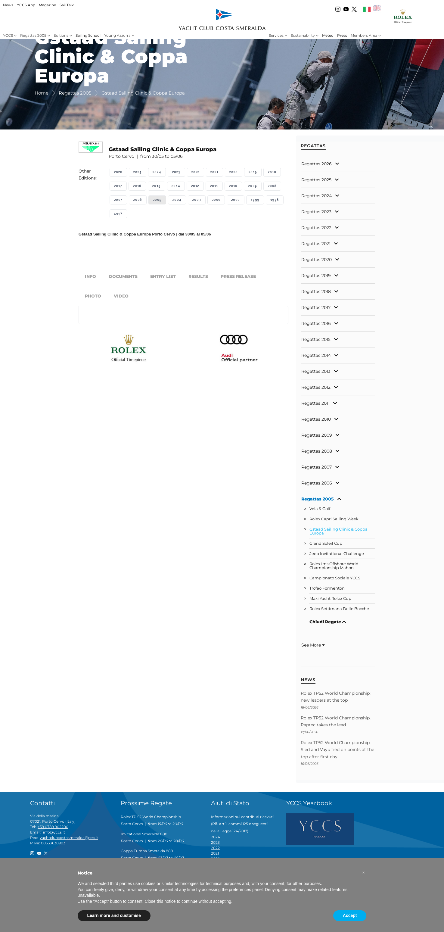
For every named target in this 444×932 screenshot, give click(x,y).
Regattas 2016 (316, 323)
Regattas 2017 (316, 307)
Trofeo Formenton (327, 588)
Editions (61, 35)
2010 (233, 186)
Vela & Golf (319, 509)
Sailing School (88, 35)
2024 (157, 172)
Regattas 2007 (316, 467)
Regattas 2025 (316, 179)
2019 (253, 172)
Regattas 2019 (316, 275)
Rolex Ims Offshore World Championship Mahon (334, 566)
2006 (137, 200)
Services (276, 35)
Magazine (47, 5)
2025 (137, 172)
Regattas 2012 (316, 387)
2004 (177, 200)
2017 (118, 186)
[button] (363, 872)
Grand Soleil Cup (325, 543)
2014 (176, 186)
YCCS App (26, 5)
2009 (252, 186)
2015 (156, 186)
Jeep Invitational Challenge (336, 553)
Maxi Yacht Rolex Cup (330, 598)
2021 (214, 172)
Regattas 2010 (316, 419)
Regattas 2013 (316, 371)
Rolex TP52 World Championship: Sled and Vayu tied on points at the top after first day (337, 749)
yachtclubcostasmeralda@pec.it (69, 837)
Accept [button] (350, 915)
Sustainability (303, 35)
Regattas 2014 (316, 355)
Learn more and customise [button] (114, 915)
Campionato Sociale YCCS (334, 578)
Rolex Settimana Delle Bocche (339, 608)
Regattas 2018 (316, 291)
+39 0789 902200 (53, 826)
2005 (157, 200)
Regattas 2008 (316, 451)
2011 (214, 186)
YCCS (8, 35)
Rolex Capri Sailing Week (334, 519)
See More (313, 645)
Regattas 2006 (316, 483)
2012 (195, 186)
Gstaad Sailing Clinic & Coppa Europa (338, 531)
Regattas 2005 (33, 35)
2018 (272, 172)
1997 (118, 214)
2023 (176, 172)
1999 (255, 200)
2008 (272, 186)
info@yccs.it (54, 832)
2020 (233, 172)
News (8, 5)
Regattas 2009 (316, 435)
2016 (137, 186)
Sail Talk (67, 5)
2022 (195, 172)
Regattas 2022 (316, 227)
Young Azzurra (117, 35)
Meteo (328, 35)
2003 (196, 200)
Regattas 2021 (316, 243)
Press (342, 35)
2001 (216, 200)
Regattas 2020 (316, 259)
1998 (274, 200)
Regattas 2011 (315, 403)
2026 (118, 172)
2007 (118, 200)
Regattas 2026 (316, 164)
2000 (235, 200)
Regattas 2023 (316, 211)
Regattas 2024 (316, 195)
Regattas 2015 (316, 339)
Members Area (364, 35)
